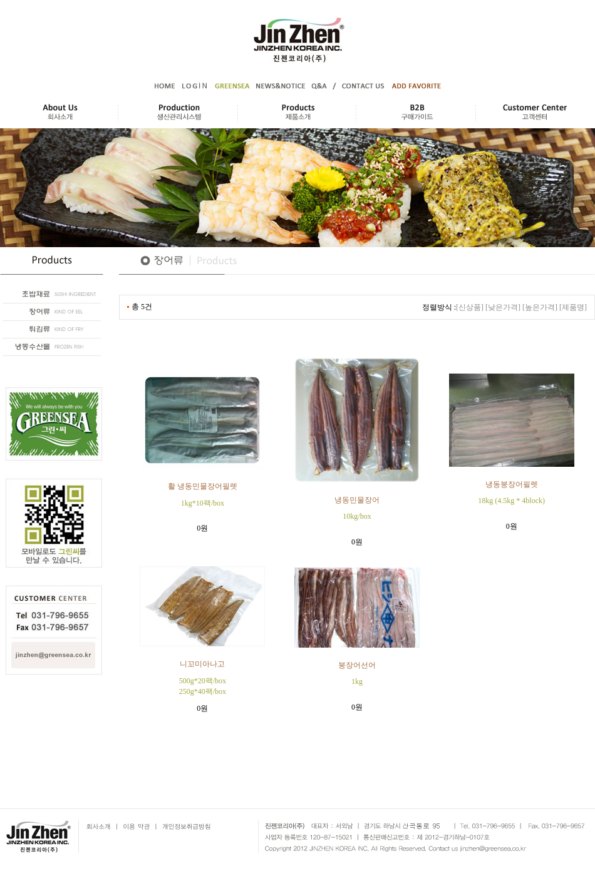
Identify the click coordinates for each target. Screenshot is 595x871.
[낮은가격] (502, 307)
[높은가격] (539, 307)
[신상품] (470, 307)
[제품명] (573, 307)
